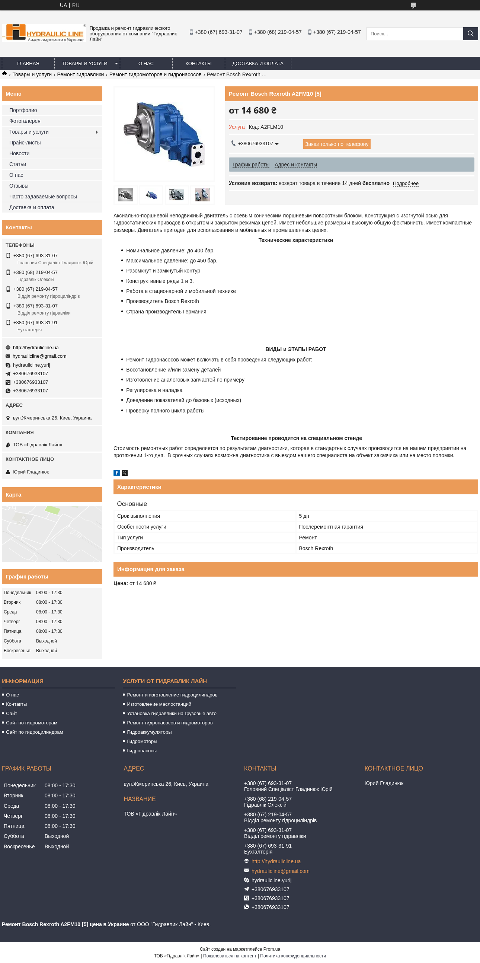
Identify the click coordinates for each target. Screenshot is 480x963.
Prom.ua (271, 949)
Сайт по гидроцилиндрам (34, 732)
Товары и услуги (85, 63)
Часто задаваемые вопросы (43, 197)
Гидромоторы (142, 741)
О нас (146, 63)
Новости (19, 153)
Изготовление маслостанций (159, 704)
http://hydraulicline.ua (36, 347)
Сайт (11, 713)
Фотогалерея (25, 121)
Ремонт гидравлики (80, 74)
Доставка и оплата (258, 63)
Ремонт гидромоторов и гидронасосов (155, 74)
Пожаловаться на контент (229, 956)
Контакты (198, 63)
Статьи (17, 164)
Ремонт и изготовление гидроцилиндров (172, 695)
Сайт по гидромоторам (31, 723)
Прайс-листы (25, 143)
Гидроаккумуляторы (149, 732)
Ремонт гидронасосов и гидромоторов (169, 723)
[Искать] (470, 33)
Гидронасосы (142, 750)
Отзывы (18, 186)
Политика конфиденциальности (293, 956)
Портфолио (23, 110)
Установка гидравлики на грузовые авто (172, 713)
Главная (28, 63)
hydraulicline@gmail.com (40, 356)
